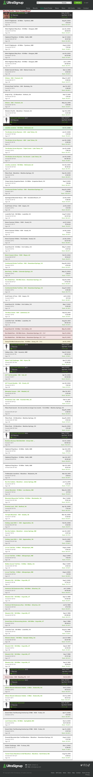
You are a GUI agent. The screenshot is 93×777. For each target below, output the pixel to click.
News (57, 8)
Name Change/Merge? (23, 11)
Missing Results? (9, 11)
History (64, 17)
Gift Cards (71, 8)
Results (35, 8)
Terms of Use (86, 772)
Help (79, 8)
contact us (35, 765)
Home (28, 8)
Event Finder (46, 8)
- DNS (23, 341)
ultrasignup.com (36, 767)
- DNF (25, 333)
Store (63, 8)
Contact (86, 8)
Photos (14, 17)
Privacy (87, 774)
